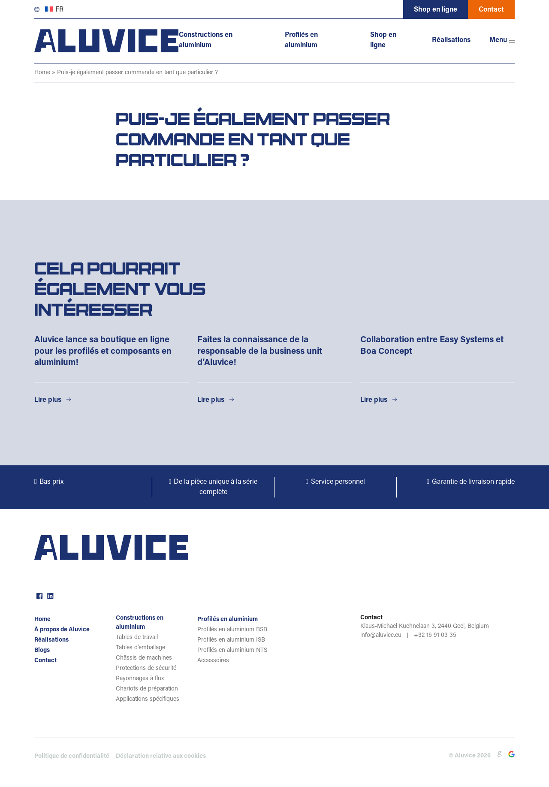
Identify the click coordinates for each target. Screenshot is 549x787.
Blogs (42, 651)
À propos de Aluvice (62, 630)
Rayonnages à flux (140, 679)
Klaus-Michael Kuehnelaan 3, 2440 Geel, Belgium (424, 627)
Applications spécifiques (147, 700)
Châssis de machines (144, 658)
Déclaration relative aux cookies (161, 757)
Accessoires (213, 661)
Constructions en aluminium (206, 40)
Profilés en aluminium (301, 40)
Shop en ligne (435, 9)
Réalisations (451, 40)
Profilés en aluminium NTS (232, 651)
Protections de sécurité (146, 669)
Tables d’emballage (140, 648)
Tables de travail (137, 638)
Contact (491, 9)
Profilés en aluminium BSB (232, 630)
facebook (38, 595)
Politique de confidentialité (71, 757)
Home (42, 73)
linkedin (49, 595)
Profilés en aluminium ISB (231, 640)
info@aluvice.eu (380, 636)
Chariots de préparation (147, 689)
